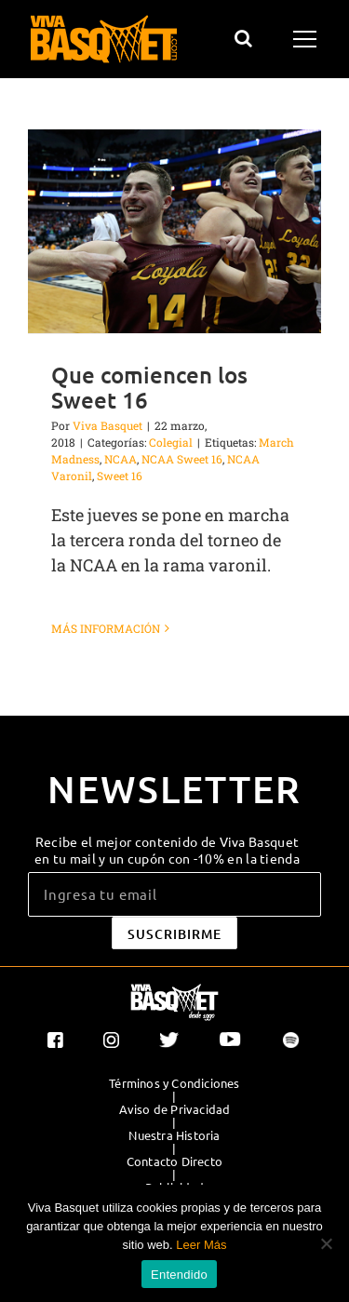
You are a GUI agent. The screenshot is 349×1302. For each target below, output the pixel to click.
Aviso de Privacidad (175, 1109)
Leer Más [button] (201, 1245)
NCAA (120, 458)
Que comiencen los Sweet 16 (149, 387)
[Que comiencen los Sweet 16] (174, 231)
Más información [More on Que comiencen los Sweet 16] (105, 628)
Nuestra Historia (174, 1135)
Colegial (171, 442)
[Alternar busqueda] (243, 38)
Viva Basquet (107, 425)
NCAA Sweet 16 (181, 458)
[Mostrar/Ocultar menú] (307, 39)
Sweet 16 (119, 475)
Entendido (179, 1275)
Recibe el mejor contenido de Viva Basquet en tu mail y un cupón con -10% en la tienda (167, 849)
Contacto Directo (174, 1161)
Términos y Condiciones (174, 1083)
